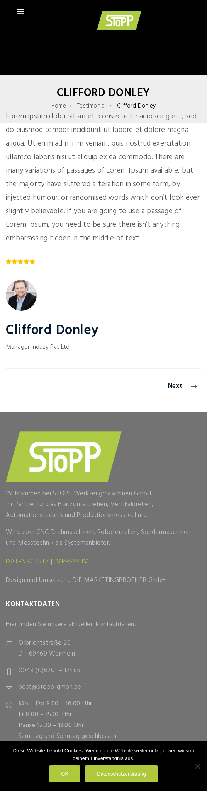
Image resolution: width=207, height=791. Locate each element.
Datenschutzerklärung (121, 774)
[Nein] (197, 766)
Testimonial (91, 106)
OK (64, 774)
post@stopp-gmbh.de (50, 687)
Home (58, 106)
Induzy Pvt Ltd (51, 347)
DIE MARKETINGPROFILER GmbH (119, 580)
